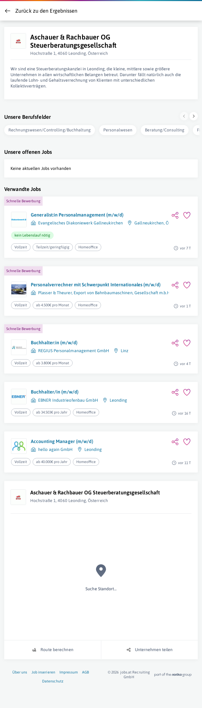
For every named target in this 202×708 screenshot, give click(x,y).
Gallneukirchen (149, 221)
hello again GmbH (55, 448)
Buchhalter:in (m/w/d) (54, 341)
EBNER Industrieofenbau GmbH (68, 399)
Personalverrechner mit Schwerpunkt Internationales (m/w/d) (95, 283)
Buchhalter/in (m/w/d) (54, 391)
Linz (124, 349)
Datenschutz (52, 680)
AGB (85, 671)
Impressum (68, 671)
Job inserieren (43, 671)
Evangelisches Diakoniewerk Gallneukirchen (80, 221)
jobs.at (126, 671)
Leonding (118, 399)
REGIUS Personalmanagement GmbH (73, 349)
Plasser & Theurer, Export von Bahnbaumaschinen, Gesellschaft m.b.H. (104, 291)
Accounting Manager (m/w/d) (62, 440)
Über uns (19, 671)
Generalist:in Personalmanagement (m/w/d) (77, 214)
